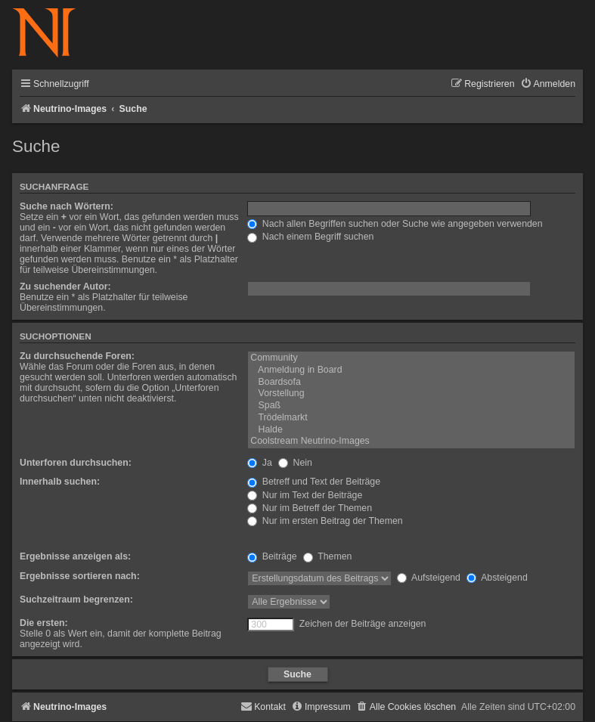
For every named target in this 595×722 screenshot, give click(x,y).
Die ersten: (44, 623)
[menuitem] (547, 84)
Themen (327, 556)
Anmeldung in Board (411, 370)
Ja (259, 462)
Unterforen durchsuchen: (76, 462)
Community (411, 358)
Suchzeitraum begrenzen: (76, 599)
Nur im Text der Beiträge (304, 495)
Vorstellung (411, 394)
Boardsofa (411, 382)
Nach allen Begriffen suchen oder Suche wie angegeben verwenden (394, 223)
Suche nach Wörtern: (66, 206)
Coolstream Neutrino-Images (411, 441)
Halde (411, 430)
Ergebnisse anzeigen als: (75, 556)
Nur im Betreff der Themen (309, 508)
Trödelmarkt (411, 418)
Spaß (411, 406)
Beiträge (271, 556)
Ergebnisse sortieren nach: (80, 576)
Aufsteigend (428, 577)
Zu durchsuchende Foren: (77, 356)
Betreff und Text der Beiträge (313, 481)
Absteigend (496, 577)
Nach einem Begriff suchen (310, 236)
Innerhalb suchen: (60, 481)
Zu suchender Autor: (65, 286)
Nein (295, 462)
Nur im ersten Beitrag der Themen (324, 521)
